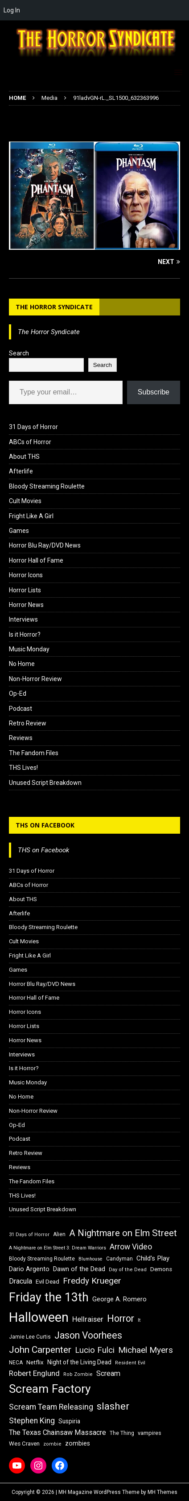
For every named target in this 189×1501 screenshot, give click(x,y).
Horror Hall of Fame (36, 560)
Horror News (26, 604)
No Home (22, 663)
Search (19, 353)
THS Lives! (23, 767)
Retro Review (27, 723)
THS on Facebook (45, 825)
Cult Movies (25, 500)
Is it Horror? (25, 634)
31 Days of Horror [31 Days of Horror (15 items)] (29, 1234)
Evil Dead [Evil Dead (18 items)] (47, 1281)
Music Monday (29, 649)
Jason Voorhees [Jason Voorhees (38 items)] (88, 1335)
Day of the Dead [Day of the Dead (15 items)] (128, 1270)
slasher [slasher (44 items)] (113, 1406)
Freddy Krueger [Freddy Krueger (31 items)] (92, 1281)
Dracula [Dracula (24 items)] (20, 1281)
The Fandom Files (33, 752)
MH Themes (162, 1492)
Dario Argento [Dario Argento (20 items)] (29, 1269)
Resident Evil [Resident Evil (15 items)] (130, 1363)
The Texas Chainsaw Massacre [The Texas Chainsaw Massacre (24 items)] (57, 1432)
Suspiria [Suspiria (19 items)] (69, 1421)
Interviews (23, 619)
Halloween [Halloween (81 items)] (39, 1317)
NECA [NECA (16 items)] (16, 1362)
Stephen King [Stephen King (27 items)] (32, 1420)
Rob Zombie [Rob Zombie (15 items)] (78, 1374)
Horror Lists (25, 590)
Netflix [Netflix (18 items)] (35, 1362)
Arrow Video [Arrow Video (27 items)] (131, 1246)
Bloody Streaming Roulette (47, 486)
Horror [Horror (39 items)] (120, 1318)
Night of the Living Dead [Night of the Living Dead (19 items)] (79, 1362)
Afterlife (21, 471)
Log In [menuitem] (12, 10)
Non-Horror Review (35, 678)
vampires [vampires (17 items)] (149, 1433)
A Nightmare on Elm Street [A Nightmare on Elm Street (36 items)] (123, 1233)
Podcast (20, 708)
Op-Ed (17, 693)
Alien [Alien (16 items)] (59, 1234)
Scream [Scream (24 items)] (108, 1373)
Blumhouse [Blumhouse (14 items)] (90, 1259)
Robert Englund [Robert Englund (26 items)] (34, 1373)
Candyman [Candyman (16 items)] (119, 1259)
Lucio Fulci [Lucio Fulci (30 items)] (95, 1350)
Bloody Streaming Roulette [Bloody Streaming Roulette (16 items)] (42, 1259)
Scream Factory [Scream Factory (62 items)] (50, 1388)
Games (19, 530)
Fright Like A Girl (31, 516)
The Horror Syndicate (54, 307)
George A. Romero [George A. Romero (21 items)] (119, 1299)
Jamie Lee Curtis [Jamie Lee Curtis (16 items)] (30, 1337)
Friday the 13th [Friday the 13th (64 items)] (49, 1297)
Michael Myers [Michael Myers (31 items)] (145, 1350)
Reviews (21, 737)
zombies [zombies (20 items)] (77, 1443)
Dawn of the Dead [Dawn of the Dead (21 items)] (79, 1269)
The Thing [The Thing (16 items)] (122, 1433)
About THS (24, 456)
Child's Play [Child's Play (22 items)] (152, 1258)
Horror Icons (26, 575)
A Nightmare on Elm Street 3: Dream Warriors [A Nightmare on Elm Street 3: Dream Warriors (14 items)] (57, 1248)
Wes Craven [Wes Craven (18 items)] (24, 1443)
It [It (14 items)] (139, 1320)
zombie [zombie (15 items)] (52, 1444)
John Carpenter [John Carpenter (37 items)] (40, 1349)
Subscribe (153, 392)
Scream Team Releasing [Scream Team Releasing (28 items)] (51, 1406)
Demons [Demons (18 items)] (161, 1269)
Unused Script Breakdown (45, 782)
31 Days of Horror (33, 426)
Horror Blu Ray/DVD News (45, 545)
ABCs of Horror (30, 441)
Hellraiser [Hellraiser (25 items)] (87, 1319)
